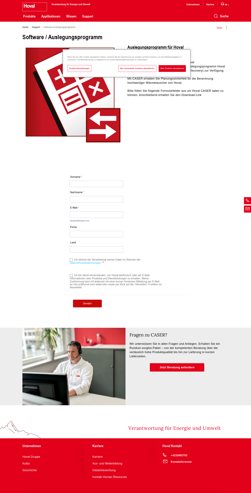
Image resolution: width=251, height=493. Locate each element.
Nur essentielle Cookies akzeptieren (137, 68)
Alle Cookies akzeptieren (172, 68)
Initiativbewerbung (104, 470)
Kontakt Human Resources (109, 477)
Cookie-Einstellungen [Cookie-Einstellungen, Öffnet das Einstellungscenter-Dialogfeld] (79, 68)
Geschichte (29, 470)
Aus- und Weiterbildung (107, 463)
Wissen (71, 16)
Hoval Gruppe (31, 456)
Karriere (210, 4)
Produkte (29, 16)
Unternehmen (193, 4)
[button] (177, 367)
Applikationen (50, 16)
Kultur (26, 463)
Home (25, 27)
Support (87, 16)
